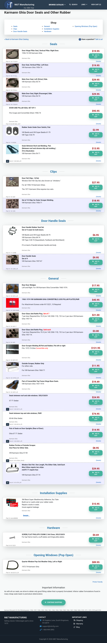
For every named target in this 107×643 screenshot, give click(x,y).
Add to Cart (95, 56)
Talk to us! (99, 39)
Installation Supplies (51, 29)
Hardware (47, 31)
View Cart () (96, 4)
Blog (78, 627)
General (47, 26)
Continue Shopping (53, 602)
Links (83, 4)
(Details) (98, 61)
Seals (15, 26)
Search (73, 4)
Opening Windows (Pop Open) (86, 26)
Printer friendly (98, 582)
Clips (15, 29)
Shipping (79, 620)
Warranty (79, 624)
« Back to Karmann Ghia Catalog (16, 39)
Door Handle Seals (20, 31)
